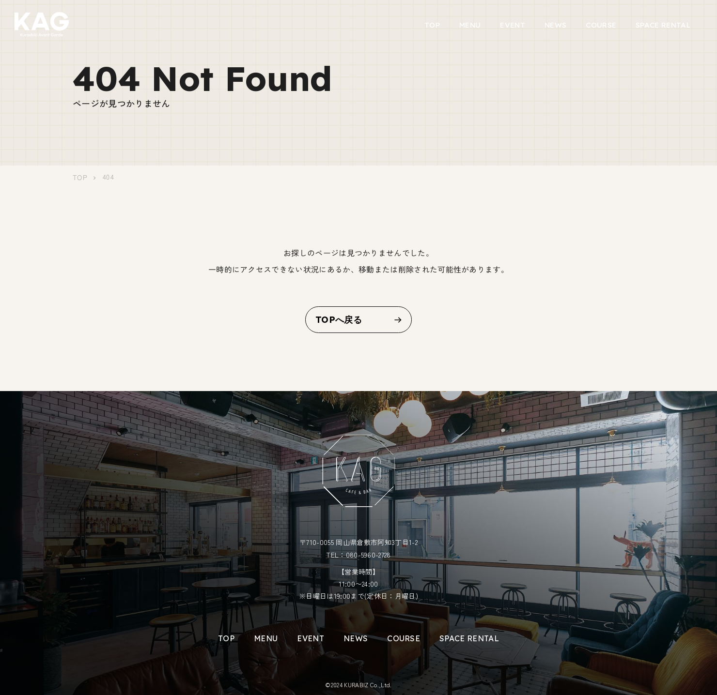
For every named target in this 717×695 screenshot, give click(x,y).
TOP (432, 25)
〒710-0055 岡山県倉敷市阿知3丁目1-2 (358, 542)
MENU (470, 25)
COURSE (601, 25)
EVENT (512, 25)
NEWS (555, 25)
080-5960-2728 (368, 554)
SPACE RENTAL (663, 25)
